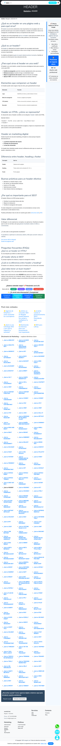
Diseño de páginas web (7, 242)
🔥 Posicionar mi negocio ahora (53, 60)
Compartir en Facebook (6, 297)
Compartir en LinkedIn (27, 297)
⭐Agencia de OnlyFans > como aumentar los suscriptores (9, 314)
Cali (5, 731)
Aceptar (51, 743)
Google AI (29, 290)
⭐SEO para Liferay (38, 327)
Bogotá (6, 729)
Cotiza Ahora (53, 2)
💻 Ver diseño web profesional (53, 70)
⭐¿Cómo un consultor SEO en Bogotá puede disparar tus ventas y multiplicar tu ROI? (24, 317)
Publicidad (34, 716)
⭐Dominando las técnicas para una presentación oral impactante (24, 329)
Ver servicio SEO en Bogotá (8, 240)
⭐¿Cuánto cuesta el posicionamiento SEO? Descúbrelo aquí (39, 316)
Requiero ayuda (7, 699)
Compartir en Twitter (17, 297)
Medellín (6, 730)
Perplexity (21, 290)
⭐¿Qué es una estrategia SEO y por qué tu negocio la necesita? (9, 329)
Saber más (43, 743)
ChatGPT (13, 290)
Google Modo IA (38, 290)
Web (33, 714)
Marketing (27, 11)
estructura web (35, 213)
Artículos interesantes (20, 699)
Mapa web (20, 729)
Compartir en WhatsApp (38, 297)
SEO (41, 213)
